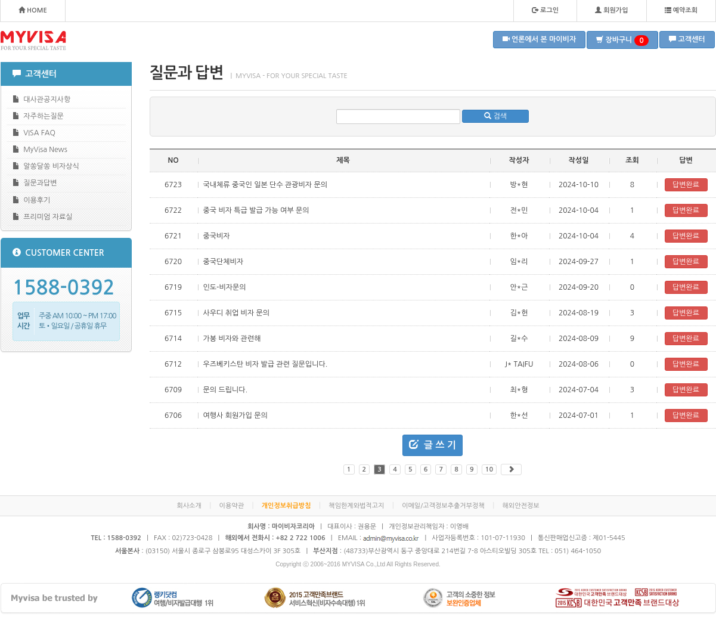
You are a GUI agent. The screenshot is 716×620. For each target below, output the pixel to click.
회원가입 (611, 10)
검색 (495, 116)
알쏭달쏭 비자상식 (46, 166)
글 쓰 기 (432, 445)
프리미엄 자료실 (43, 217)
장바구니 (622, 40)
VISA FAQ (34, 133)
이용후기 (32, 200)
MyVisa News (40, 149)
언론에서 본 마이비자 (539, 39)
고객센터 (687, 39)
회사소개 (188, 506)
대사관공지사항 (42, 99)
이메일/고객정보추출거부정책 (443, 506)
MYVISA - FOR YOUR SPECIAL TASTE (33, 40)
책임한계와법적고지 (356, 506)
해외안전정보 (521, 506)
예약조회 (681, 10)
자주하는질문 (38, 116)
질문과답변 (35, 183)
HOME (32, 10)
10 (489, 469)
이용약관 (231, 506)
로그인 (545, 10)
